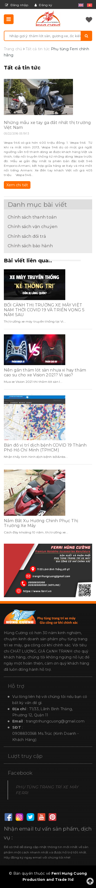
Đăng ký (43, 5)
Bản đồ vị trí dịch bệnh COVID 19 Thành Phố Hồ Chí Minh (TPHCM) (45, 447)
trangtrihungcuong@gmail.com (55, 721)
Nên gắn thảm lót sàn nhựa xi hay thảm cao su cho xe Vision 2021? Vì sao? (45, 372)
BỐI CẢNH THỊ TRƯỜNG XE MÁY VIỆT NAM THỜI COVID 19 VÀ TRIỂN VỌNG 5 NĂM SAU (44, 310)
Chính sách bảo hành (30, 245)
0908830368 (24, 733)
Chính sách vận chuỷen (32, 226)
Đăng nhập (16, 5)
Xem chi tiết (17, 185)
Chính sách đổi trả (27, 236)
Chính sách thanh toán (32, 217)
